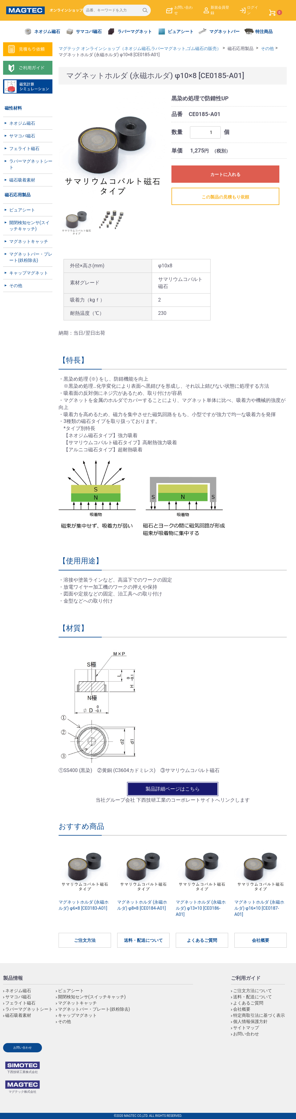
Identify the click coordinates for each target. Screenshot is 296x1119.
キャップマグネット (28, 272)
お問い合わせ (246, 1033)
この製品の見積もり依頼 (225, 196)
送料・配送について (143, 940)
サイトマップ (246, 1027)
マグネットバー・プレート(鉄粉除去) (30, 257)
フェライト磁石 (24, 148)
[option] (112, 145)
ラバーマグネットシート (30, 164)
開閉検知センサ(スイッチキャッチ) (29, 225)
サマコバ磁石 (22, 135)
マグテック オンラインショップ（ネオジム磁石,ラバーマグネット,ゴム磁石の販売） (140, 48)
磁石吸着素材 (22, 179)
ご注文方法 (85, 940)
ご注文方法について (252, 990)
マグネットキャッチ (28, 241)
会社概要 (260, 940)
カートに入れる (225, 174)
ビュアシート (22, 209)
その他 (15, 285)
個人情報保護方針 (250, 1021)
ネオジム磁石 (22, 123)
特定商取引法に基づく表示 (259, 1015)
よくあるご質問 (202, 940)
